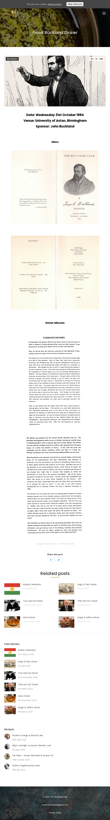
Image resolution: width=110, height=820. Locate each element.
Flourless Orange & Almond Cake (27, 735)
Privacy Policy (55, 812)
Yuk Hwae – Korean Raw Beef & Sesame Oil (32, 755)
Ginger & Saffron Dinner (88, 617)
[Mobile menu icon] (104, 13)
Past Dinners (12, 59)
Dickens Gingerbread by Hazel (26, 765)
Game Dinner (29, 617)
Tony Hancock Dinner (33, 600)
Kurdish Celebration (32, 584)
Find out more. (55, 4)
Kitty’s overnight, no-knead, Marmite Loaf (31, 745)
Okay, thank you (75, 4)
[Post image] (12, 589)
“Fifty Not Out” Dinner (87, 600)
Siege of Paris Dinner (87, 584)
